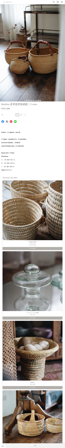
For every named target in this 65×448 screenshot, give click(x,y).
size (2, 114)
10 (40, 100)
